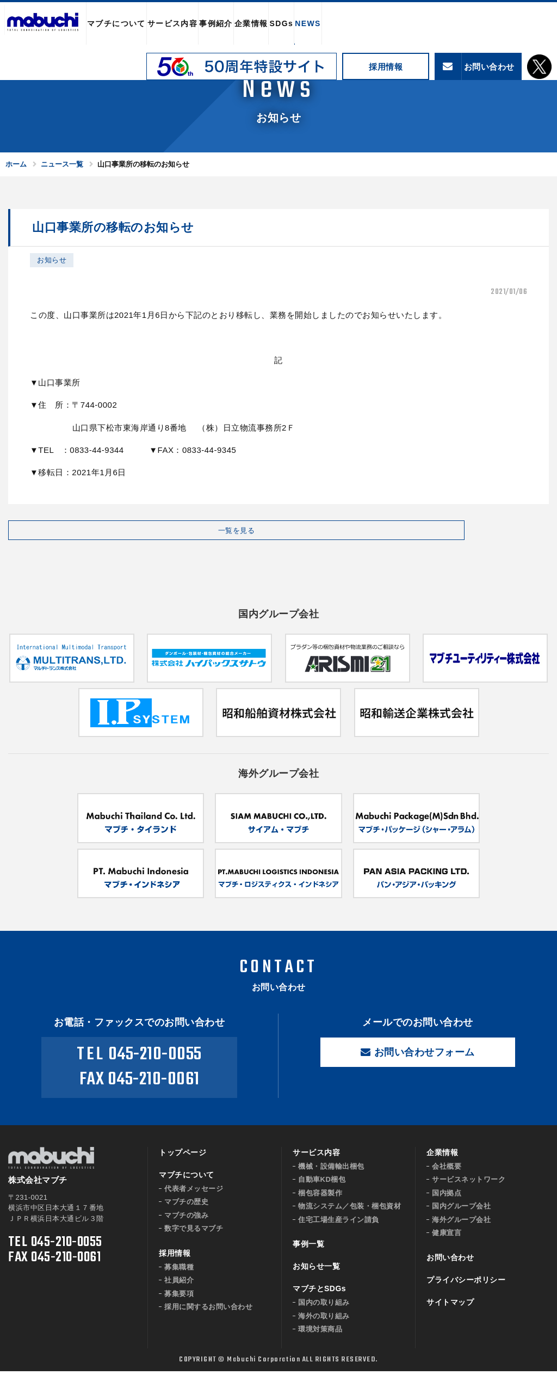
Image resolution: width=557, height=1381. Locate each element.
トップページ (182, 1161)
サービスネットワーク (468, 1189)
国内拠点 (446, 1202)
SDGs (281, 23)
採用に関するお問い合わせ (208, 1316)
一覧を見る (95, 534)
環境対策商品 (320, 1339)
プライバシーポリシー (465, 1289)
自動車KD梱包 (321, 1189)
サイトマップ (450, 1311)
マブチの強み (186, 1224)
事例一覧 (308, 1253)
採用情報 (386, 66)
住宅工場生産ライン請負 (338, 1229)
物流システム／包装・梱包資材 (349, 1216)
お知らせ (51, 260)
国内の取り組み (324, 1312)
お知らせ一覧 (316, 1276)
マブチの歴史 (186, 1211)
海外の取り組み (324, 1325)
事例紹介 (216, 23)
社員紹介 (179, 1290)
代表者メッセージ (193, 1198)
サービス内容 (172, 23)
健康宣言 (446, 1242)
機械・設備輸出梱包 (331, 1175)
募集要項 (179, 1303)
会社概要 (446, 1175)
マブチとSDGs (319, 1298)
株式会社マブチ (43, 24)
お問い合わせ (450, 1266)
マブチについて (116, 23)
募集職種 (179, 1276)
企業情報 (251, 23)
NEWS (308, 23)
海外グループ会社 (461, 1229)
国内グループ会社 (461, 1216)
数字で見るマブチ (193, 1238)
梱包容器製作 (320, 1202)
